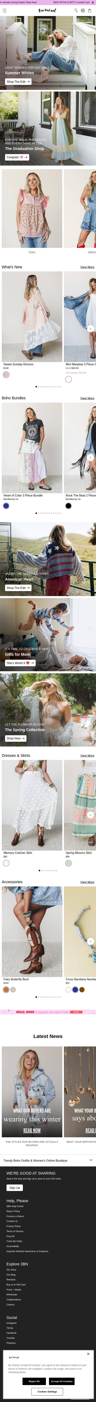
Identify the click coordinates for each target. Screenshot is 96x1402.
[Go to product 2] (38, 386)
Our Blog (10, 1275)
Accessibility (12, 1246)
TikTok (9, 1328)
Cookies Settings (47, 1391)
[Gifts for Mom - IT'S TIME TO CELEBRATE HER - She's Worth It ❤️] (48, 634)
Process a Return (15, 1216)
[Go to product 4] (42, 386)
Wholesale (11, 1294)
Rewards (10, 1279)
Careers (10, 1304)
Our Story (11, 1269)
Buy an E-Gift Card (16, 1284)
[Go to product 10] (55, 386)
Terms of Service (14, 1231)
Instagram (11, 1323)
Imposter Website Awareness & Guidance (27, 1251)
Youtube (10, 1338)
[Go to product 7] (49, 386)
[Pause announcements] (93, 2)
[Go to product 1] (36, 386)
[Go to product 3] (40, 386)
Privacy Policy (13, 1226)
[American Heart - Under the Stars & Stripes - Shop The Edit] (48, 559)
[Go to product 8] (51, 386)
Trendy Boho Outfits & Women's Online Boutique (47, 1160)
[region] (48, 1374)
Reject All (34, 1381)
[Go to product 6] (47, 386)
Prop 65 (10, 1236)
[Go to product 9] (53, 386)
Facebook (11, 1333)
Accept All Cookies (62, 1381)
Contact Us (12, 1221)
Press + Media (13, 1289)
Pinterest (10, 1343)
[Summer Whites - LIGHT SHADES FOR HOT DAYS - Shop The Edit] (48, 53)
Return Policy (13, 1211)
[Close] (88, 1354)
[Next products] (90, 328)
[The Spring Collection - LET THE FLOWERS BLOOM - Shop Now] (48, 710)
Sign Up (14, 1187)
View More (87, 267)
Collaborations (13, 1299)
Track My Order (14, 1241)
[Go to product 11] (58, 386)
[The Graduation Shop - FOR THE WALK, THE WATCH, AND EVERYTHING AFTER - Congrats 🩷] (48, 128)
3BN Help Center (15, 1206)
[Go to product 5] (45, 386)
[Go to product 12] (60, 386)
